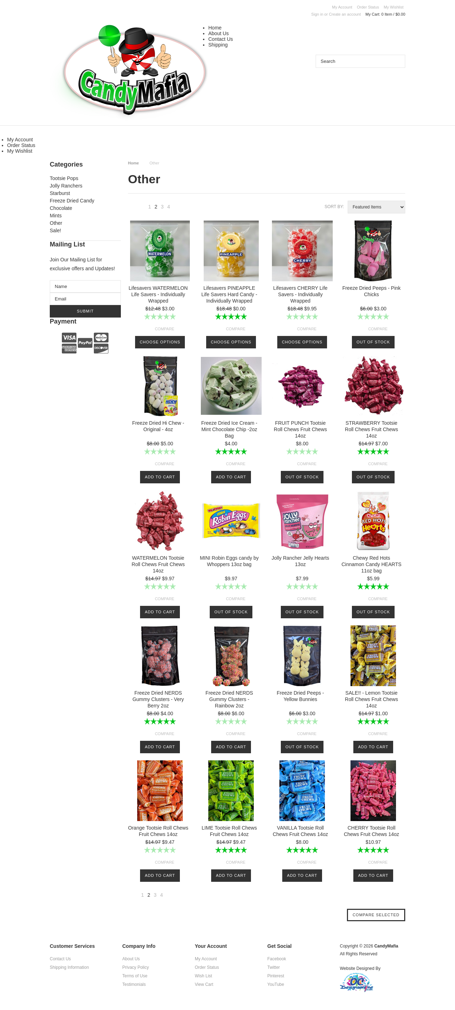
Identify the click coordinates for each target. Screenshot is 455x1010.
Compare (165, 329)
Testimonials (134, 984)
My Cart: (385, 14)
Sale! (55, 230)
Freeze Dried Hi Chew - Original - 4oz (158, 426)
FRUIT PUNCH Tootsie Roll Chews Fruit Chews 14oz (300, 429)
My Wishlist (393, 7)
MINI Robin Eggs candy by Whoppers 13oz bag (229, 561)
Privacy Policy (135, 967)
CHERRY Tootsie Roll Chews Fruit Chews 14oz (371, 831)
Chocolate (61, 208)
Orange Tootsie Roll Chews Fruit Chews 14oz (158, 831)
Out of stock (373, 342)
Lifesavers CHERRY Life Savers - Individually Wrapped (300, 294)
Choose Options (160, 342)
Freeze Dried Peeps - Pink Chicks (371, 291)
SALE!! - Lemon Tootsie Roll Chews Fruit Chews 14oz (371, 699)
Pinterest (275, 975)
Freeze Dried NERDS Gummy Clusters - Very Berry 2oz (158, 699)
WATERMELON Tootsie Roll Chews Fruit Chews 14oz (158, 564)
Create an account (345, 14)
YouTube (275, 984)
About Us (218, 33)
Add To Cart (160, 477)
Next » (178, 208)
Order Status (368, 7)
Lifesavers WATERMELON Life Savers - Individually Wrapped (158, 294)
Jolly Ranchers (66, 186)
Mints (55, 215)
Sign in (317, 14)
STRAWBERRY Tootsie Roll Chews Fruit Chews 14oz (371, 429)
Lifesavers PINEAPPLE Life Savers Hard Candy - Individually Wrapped (229, 294)
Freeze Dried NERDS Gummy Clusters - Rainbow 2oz (229, 699)
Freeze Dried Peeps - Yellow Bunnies (300, 696)
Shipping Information (69, 967)
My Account (342, 7)
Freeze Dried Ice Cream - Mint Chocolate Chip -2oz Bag (229, 429)
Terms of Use (135, 975)
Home (214, 28)
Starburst (60, 193)
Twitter (273, 967)
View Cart (204, 984)
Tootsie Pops (64, 178)
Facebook (276, 958)
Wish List (203, 975)
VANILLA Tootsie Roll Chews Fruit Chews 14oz (300, 831)
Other (56, 223)
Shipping (218, 45)
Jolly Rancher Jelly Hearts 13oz (300, 561)
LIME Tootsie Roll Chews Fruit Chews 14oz (229, 831)
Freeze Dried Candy (72, 200)
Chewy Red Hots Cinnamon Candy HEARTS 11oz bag (372, 564)
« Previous (141, 208)
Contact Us (220, 39)
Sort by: (334, 206)
